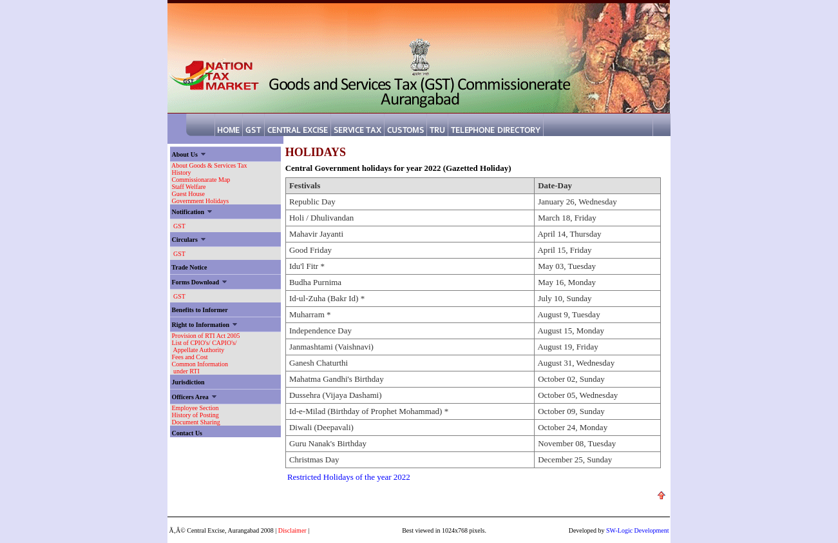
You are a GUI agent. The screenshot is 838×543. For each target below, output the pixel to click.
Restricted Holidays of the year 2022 (348, 477)
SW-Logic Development (637, 530)
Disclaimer (292, 530)
